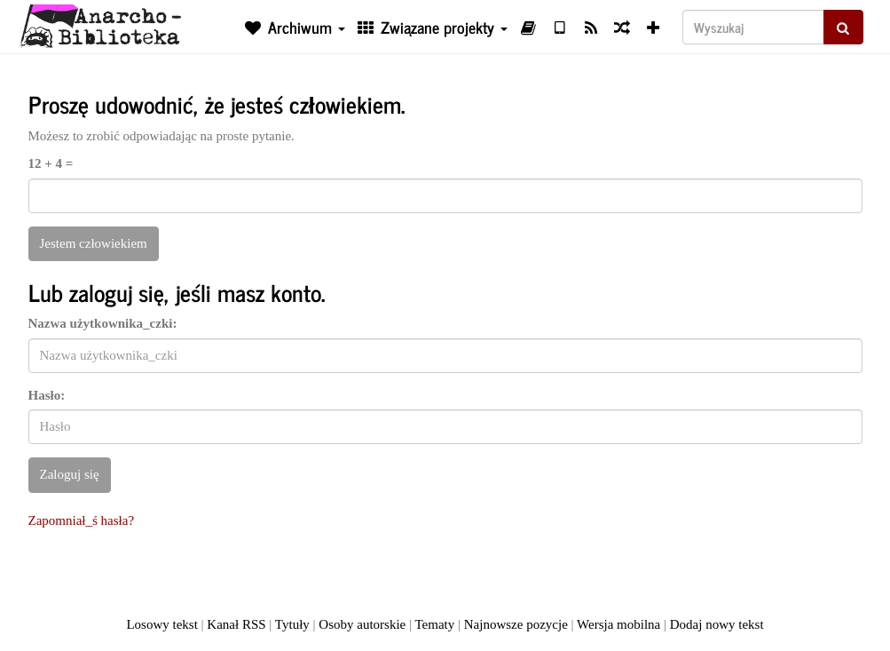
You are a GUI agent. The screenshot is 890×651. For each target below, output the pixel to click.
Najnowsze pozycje (516, 624)
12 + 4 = (51, 163)
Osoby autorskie (362, 624)
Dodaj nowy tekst (717, 624)
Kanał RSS (236, 624)
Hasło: (47, 395)
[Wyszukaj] (753, 27)
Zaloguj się (69, 474)
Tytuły (292, 624)
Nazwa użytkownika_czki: (102, 323)
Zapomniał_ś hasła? (81, 520)
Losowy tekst (161, 624)
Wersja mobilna (618, 624)
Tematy (434, 624)
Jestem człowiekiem (93, 243)
